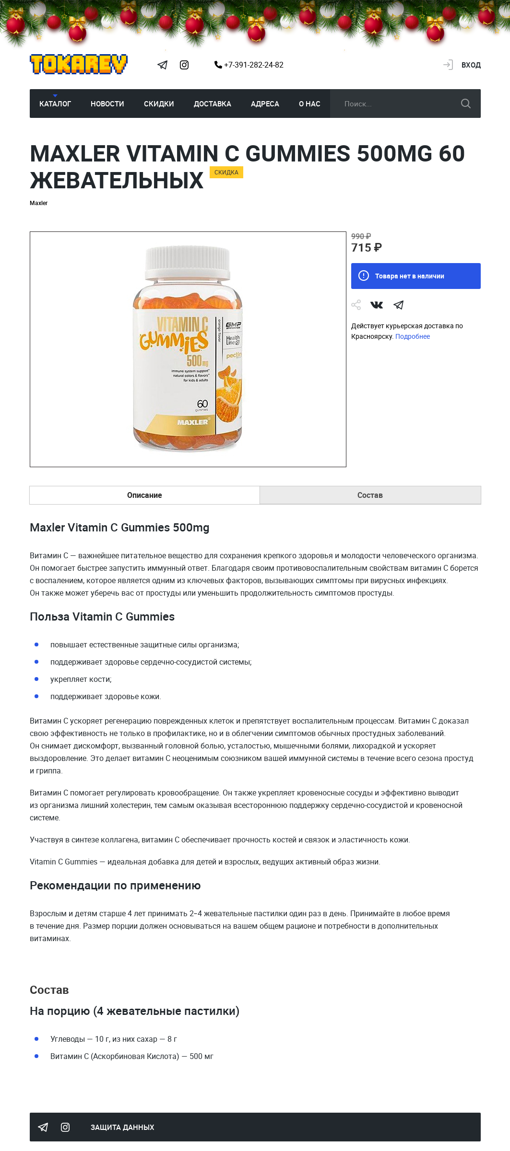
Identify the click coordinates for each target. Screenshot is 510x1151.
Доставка (212, 103)
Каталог (55, 103)
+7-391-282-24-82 (249, 65)
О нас (309, 103)
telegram (398, 305)
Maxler (38, 203)
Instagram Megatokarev (184, 64)
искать (465, 103)
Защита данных (122, 1127)
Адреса (265, 103)
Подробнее (412, 336)
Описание (144, 495)
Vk (376, 305)
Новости (107, 103)
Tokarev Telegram (162, 64)
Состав (370, 495)
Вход (471, 64)
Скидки (159, 103)
